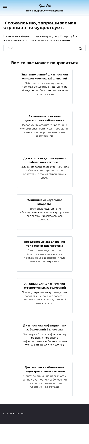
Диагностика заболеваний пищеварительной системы (45, 369)
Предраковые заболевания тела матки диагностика (44, 243)
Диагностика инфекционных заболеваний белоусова (44, 327)
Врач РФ (44, 5)
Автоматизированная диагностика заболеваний (44, 118)
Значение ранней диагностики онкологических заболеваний (44, 76)
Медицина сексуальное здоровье (44, 201)
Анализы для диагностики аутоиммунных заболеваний (44, 285)
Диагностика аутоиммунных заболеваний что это (44, 160)
